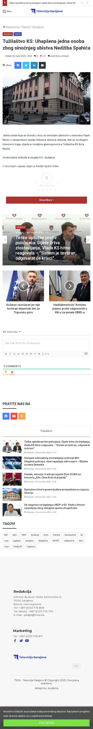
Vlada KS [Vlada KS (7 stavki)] (17, 546)
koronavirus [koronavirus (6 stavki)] (70, 535)
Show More (46, 200)
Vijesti (25, 27)
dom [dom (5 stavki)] (15, 535)
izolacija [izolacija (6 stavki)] (35, 535)
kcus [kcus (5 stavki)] (46, 535)
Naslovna (11, 27)
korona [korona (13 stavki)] (56, 535)
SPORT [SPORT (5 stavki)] (56, 541)
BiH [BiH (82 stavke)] (6, 535)
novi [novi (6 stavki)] (6, 541)
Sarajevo (38, 27)
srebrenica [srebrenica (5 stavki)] (69, 541)
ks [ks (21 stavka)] (82, 535)
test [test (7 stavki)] (81, 541)
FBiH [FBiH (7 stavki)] (24, 535)
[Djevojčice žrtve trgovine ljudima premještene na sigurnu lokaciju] (12, 494)
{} (43, 353)
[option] (46, 239)
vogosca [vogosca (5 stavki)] (31, 546)
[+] (47, 353)
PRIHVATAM (46, 723)
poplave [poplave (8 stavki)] (17, 541)
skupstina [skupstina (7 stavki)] (43, 541)
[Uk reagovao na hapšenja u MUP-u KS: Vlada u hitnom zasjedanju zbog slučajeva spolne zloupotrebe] (12, 509)
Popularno (46, 430)
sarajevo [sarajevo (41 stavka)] (29, 541)
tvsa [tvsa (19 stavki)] (6, 546)
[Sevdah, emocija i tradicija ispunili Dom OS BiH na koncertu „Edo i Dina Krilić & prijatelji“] (12, 479)
